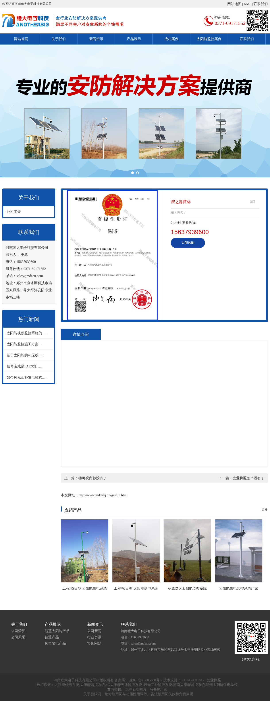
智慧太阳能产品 (57, 631)
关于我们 (59, 39)
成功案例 (171, 39)
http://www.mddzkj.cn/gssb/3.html (103, 495)
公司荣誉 (14, 212)
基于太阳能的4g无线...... (25, 355)
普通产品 (52, 637)
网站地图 (234, 4)
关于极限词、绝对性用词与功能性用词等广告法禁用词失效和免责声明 (138, 694)
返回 (252, 201)
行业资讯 (94, 637)
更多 (265, 509)
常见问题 (94, 643)
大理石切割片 (136, 689)
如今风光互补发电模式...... (27, 377)
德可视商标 (87, 478)
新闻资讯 (96, 39)
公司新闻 (94, 631)
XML (248, 4)
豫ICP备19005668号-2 (145, 680)
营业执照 (214, 680)
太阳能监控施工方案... (24, 344)
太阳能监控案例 (209, 39)
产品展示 (134, 39)
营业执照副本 (243, 478)
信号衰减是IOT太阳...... (25, 366)
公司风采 (18, 637)
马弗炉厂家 (158, 689)
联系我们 (261, 4)
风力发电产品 (55, 643)
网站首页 (21, 39)
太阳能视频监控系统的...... (27, 333)
